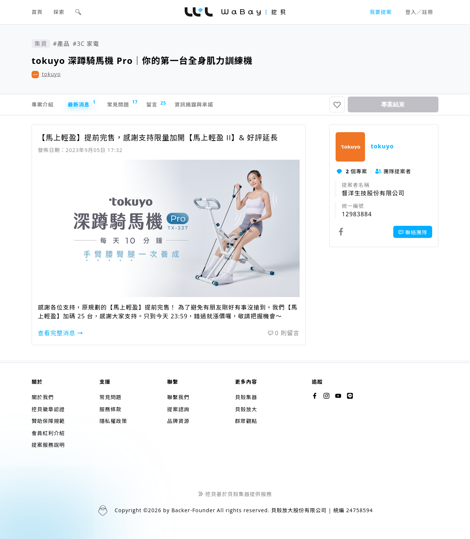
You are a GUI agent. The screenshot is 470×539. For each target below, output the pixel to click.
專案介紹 (44, 106)
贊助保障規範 (48, 421)
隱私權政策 (113, 421)
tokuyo (51, 73)
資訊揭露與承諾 (228, 106)
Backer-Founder (193, 510)
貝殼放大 (246, 409)
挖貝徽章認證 (48, 409)
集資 (41, 44)
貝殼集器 (246, 397)
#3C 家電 (86, 44)
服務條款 (111, 409)
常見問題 (139, 105)
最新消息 (91, 105)
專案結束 (393, 106)
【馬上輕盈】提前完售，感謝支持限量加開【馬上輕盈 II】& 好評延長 (158, 140)
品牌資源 (178, 421)
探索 (59, 11)
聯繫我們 (178, 397)
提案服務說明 (48, 445)
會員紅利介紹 (48, 433)
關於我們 (43, 397)
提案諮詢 (178, 409)
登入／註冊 (419, 11)
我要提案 (381, 11)
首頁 (37, 11)
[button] (78, 12)
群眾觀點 (246, 421)
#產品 (61, 44)
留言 (181, 106)
